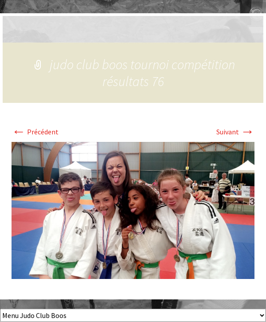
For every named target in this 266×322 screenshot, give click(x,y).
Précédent (35, 131)
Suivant (235, 131)
